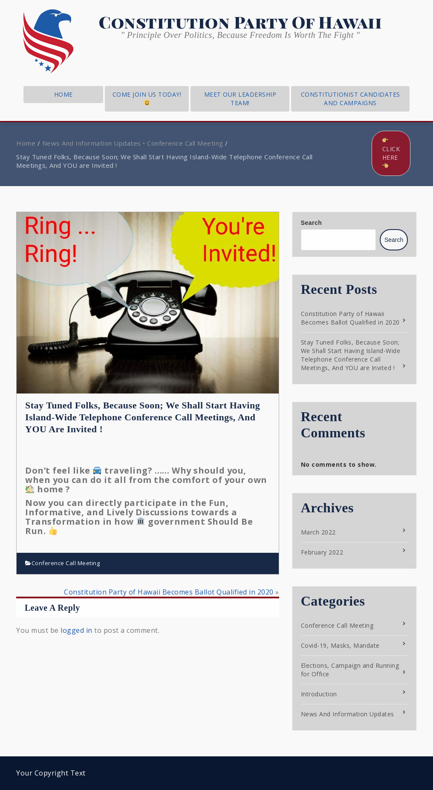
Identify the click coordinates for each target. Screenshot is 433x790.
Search (311, 222)
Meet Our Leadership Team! (240, 98)
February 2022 (322, 552)
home (63, 94)
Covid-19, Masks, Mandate (340, 645)
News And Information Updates (347, 714)
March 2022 (318, 532)
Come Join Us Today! (147, 98)
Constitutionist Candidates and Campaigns (350, 98)
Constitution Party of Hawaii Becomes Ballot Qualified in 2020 (169, 592)
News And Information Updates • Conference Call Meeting (132, 143)
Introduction (319, 694)
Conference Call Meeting (66, 563)
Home (25, 143)
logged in (76, 630)
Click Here (391, 153)
